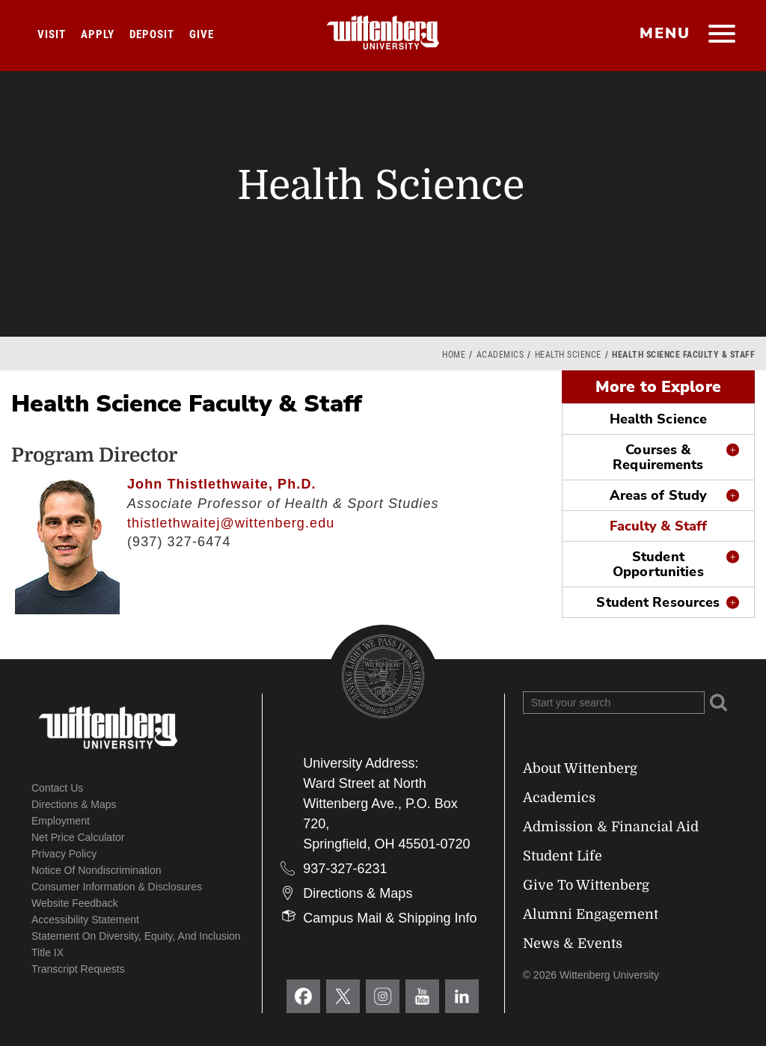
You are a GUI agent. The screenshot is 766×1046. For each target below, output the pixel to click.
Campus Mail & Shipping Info (390, 918)
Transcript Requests (78, 969)
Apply (97, 34)
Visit (51, 34)
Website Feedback (74, 903)
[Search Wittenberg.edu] (614, 702)
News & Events (572, 943)
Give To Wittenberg (586, 885)
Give (201, 34)
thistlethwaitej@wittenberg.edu (230, 523)
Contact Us (57, 788)
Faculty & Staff (659, 526)
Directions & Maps (74, 804)
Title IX (47, 952)
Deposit (151, 34)
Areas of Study (659, 495)
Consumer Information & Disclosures (116, 887)
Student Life (562, 855)
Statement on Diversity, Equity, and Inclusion (136, 936)
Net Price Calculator (78, 837)
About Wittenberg (580, 768)
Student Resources (658, 602)
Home (453, 354)
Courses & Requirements (658, 457)
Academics (500, 354)
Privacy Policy (63, 854)
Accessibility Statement (85, 920)
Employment (60, 821)
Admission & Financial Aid (611, 826)
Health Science (568, 354)
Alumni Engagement (590, 914)
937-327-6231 (345, 868)
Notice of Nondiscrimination (96, 870)
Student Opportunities (658, 564)
